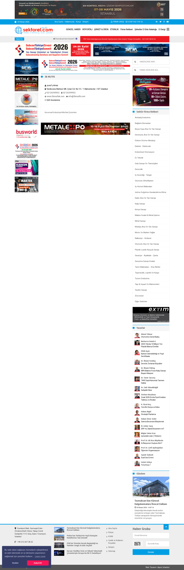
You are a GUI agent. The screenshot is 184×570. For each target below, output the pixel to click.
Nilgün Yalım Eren (148, 433)
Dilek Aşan (145, 351)
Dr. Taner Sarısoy (148, 378)
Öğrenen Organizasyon (150, 450)
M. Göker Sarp (147, 426)
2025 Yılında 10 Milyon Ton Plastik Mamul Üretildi (151, 345)
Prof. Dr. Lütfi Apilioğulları (152, 448)
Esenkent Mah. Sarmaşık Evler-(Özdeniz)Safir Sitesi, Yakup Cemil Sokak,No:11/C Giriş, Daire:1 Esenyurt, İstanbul (30, 532)
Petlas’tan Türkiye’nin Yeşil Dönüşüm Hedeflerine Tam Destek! (82, 537)
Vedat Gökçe (146, 462)
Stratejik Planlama (148, 414)
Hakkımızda (69, 22)
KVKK (110, 536)
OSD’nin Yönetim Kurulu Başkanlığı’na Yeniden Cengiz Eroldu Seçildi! (82, 544)
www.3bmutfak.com (54, 96)
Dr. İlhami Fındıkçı (148, 361)
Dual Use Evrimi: (147, 458)
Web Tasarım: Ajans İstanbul (157, 567)
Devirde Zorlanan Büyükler (151, 364)
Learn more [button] (40, 556)
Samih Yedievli (147, 455)
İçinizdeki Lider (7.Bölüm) (151, 436)
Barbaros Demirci (148, 341)
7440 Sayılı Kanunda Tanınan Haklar (152, 381)
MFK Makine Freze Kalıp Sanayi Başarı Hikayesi (153, 372)
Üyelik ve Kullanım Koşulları (115, 541)
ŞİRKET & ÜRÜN (101, 29)
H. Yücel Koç (146, 404)
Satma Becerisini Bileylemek (152, 422)
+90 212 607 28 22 (24, 542)
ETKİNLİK (114, 29)
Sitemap (111, 551)
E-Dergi (162, 29)
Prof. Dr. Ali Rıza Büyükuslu (152, 440)
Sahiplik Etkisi (146, 390)
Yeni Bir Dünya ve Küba (150, 407)
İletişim (86, 22)
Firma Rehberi (126, 29)
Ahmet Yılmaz (146, 334)
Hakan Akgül (146, 412)
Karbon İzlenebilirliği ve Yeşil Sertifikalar (152, 355)
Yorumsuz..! (146, 465)
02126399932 (52, 92)
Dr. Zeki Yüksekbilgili (149, 387)
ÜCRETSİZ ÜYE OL (134, 22)
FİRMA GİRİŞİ (117, 22)
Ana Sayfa (59, 22)
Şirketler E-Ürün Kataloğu (146, 29)
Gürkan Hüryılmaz (148, 395)
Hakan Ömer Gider (149, 419)
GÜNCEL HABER (73, 29)
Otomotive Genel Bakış (150, 337)
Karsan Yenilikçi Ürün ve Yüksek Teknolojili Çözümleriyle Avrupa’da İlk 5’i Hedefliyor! (84, 552)
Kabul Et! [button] (38, 563)
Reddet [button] (15, 563)
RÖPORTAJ (87, 29)
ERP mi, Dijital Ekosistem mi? (152, 429)
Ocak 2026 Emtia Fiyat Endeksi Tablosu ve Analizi (153, 398)
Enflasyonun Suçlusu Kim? (151, 443)
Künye (78, 22)
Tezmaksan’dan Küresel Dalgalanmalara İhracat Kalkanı (151, 502)
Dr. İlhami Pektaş (148, 368)
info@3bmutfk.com (75, 96)
